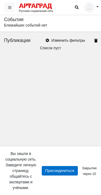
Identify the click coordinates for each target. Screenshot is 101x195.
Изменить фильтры (65, 40)
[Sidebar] (9, 7)
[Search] (76, 7)
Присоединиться (59, 170)
